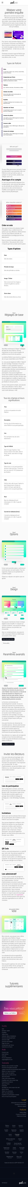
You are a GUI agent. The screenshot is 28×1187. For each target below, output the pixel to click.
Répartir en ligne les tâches (9, 1071)
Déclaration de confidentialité (18, 1102)
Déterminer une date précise (9, 1075)
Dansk (13, 1126)
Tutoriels (4, 1056)
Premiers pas (5, 1052)
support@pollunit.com (7, 1059)
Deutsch (21, 1126)
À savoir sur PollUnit (21, 1114)
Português (21, 1148)
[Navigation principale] (2, 3)
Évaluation (4, 1085)
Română (7, 1153)
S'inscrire (21, 1013)
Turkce (21, 1153)
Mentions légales (22, 1106)
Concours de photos (14, 117)
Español (22, 1130)
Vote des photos (6, 1076)
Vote (3, 1029)
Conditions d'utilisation (20, 1104)
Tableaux (14, 86)
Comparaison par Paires (14, 79)
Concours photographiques (8, 1038)
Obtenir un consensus (7, 1091)
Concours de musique (14, 133)
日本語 (8, 1144)
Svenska (14, 1153)
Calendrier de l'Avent (14, 109)
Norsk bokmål (18, 1144)
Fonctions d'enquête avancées (9, 1067)
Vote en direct (5, 1089)
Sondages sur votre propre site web (11, 1087)
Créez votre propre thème (8, 639)
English (6, 1130)
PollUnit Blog (23, 1112)
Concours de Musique (7, 1041)
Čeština (7, 1126)
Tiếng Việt (19, 1157)
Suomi (10, 1135)
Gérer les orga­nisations (7, 1093)
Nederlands (6, 1148)
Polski (14, 1148)
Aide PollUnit (5, 1054)
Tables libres (5, 1034)
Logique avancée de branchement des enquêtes (14, 1069)
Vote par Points (5, 1084)
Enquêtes (14, 101)
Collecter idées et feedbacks (9, 1036)
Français (17, 1135)
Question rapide (6, 1030)
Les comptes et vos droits (8, 744)
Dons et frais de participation (9, 1096)
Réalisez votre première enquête (10, 1066)
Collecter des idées (14, 93)
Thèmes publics (6, 643)
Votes (14, 71)
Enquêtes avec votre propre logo (10, 1080)
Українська (9, 1157)
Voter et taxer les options (8, 1073)
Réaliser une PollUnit (10, 1013)
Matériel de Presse (21, 1116)
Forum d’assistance (6, 1058)
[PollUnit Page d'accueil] (14, 3)
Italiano (20, 1139)
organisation (19, 895)
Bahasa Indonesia (10, 1139)
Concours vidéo (14, 125)
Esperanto (13, 1130)
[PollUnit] (22, 1183)
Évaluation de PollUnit (7, 1082)
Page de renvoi (5, 1043)
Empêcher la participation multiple (10, 1095)
